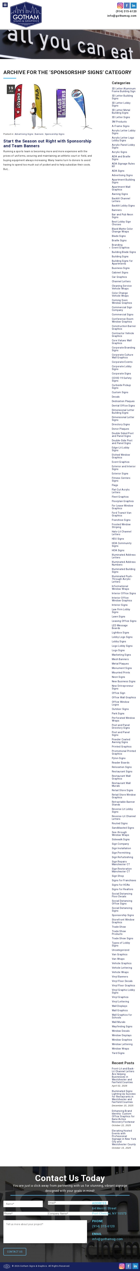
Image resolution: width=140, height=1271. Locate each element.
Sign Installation (121, 848)
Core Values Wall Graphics (122, 342)
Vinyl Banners (120, 976)
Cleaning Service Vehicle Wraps (122, 287)
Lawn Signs (119, 616)
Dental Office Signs (123, 405)
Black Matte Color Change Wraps (122, 230)
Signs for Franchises (124, 880)
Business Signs (121, 268)
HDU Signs (118, 538)
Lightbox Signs (120, 632)
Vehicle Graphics (122, 963)
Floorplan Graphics (123, 501)
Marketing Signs (121, 654)
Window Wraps (120, 1048)
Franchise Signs (121, 520)
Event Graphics (121, 247)
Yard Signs (118, 1053)
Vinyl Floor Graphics (123, 985)
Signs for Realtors (123, 889)
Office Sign (118, 693)
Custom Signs (120, 392)
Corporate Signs (121, 373)
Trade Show (119, 926)
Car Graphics (119, 277)
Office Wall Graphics (124, 697)
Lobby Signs (119, 641)
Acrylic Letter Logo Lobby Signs (123, 139)
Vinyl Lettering (120, 1001)
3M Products (119, 121)
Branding (117, 245)
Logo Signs (118, 650)
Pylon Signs (119, 758)
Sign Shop (118, 876)
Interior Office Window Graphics (122, 599)
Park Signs (118, 713)
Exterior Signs (120, 473)
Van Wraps (118, 959)
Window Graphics (122, 1039)
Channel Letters (121, 281)
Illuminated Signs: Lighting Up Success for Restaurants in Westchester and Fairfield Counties (124, 1096)
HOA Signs (118, 550)
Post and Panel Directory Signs (121, 726)
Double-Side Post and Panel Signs (122, 442)
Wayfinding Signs (122, 1026)
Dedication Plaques (123, 401)
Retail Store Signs (122, 790)
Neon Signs (118, 677)
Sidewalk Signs (121, 839)
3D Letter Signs (121, 117)
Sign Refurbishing (122, 857)
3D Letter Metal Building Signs (121, 111)
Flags (115, 485)
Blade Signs (119, 236)
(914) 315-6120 (126, 11)
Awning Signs (120, 194)
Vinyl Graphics (120, 997)
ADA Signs (118, 170)
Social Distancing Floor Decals (122, 895)
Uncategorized (120, 950)
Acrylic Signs (119, 152)
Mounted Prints (121, 672)
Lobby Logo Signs (122, 637)
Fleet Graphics (120, 496)
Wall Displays (119, 1006)
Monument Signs (122, 668)
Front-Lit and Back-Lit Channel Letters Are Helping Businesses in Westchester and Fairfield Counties (123, 1075)
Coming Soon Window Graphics (122, 301)
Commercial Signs (123, 314)
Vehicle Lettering (122, 967)
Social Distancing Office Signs (122, 902)
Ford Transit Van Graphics (121, 514)
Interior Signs (120, 605)
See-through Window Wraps (120, 833)
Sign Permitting (121, 852)
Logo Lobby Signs (122, 646)
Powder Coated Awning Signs (121, 741)
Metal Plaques (120, 663)
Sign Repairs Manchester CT (121, 863)
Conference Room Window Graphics (123, 320)
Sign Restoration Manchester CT (122, 870)
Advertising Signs (24, 134)
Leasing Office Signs (124, 621)
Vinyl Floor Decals (122, 981)
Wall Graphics (120, 1010)
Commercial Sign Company (122, 308)
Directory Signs (121, 424)
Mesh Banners (120, 659)
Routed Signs (120, 823)
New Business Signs (124, 681)
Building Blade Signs (124, 252)
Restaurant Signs (122, 771)
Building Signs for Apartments (122, 262)
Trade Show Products (119, 932)
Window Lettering (122, 1044)
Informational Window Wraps (120, 587)
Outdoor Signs (120, 709)
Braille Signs (119, 240)
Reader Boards (121, 762)
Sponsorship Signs (55, 134)
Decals (116, 396)
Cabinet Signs (120, 272)
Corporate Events (122, 362)
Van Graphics (120, 954)
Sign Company (120, 843)
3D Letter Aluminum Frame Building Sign (124, 90)
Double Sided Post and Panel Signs (123, 434)
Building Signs (120, 256)
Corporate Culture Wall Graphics (122, 356)
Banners (39, 134)
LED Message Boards (120, 627)
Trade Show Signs (122, 938)
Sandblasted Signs (123, 827)
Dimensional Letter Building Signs (123, 411)
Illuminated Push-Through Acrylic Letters (122, 579)
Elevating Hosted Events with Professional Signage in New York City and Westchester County (124, 1137)
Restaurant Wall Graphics (121, 777)
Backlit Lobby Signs (123, 205)
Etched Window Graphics (121, 456)
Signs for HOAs (121, 884)
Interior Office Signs (124, 593)
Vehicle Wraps (120, 972)
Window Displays (122, 1035)
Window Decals (121, 1031)
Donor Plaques (120, 428)
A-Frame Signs (121, 126)
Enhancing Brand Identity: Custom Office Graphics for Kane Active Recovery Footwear (123, 1116)
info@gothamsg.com (122, 15)
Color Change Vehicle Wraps (120, 294)
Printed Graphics (122, 746)
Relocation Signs (122, 767)
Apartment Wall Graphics (121, 188)
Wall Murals (119, 1022)
